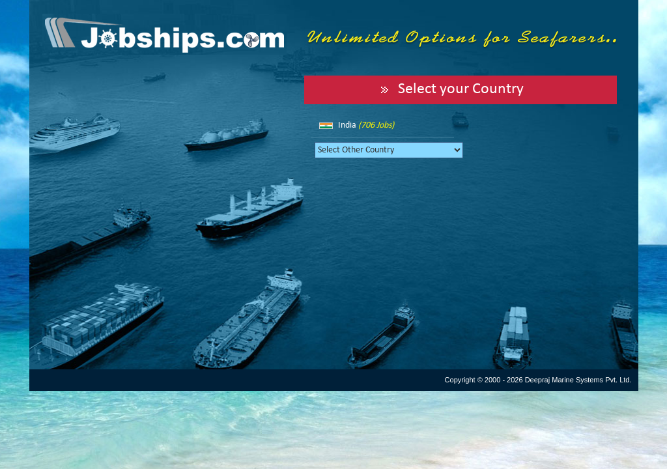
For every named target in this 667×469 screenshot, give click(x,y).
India (366, 125)
